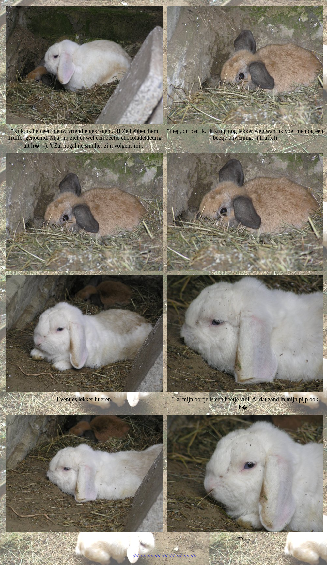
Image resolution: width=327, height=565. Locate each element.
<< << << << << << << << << (164, 555)
